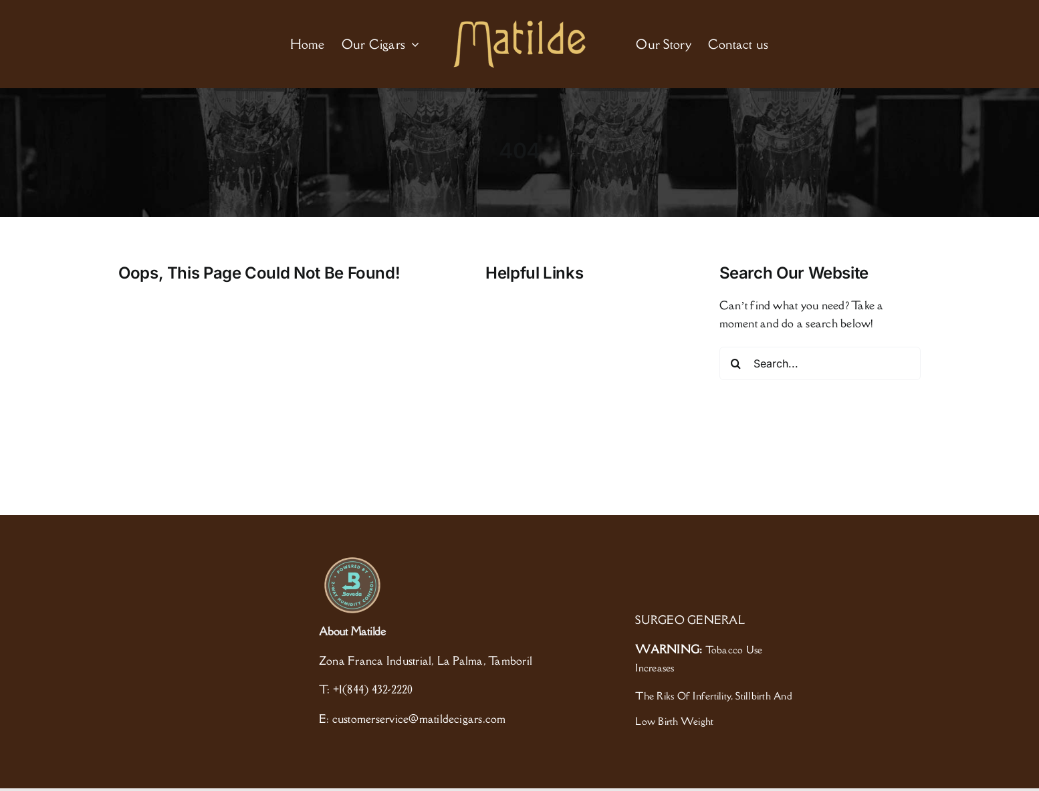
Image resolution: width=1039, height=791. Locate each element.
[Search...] (820, 363)
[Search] (736, 363)
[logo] (519, 25)
